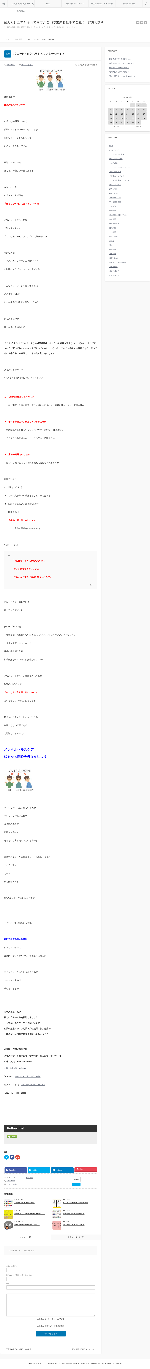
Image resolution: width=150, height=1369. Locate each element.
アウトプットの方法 (116, 154)
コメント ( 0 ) (25, 1237)
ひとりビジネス (115, 185)
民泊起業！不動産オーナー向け (83, 1349)
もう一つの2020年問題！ (24, 1203)
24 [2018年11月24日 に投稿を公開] (144, 118)
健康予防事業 (114, 223)
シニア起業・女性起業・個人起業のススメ (21, 5)
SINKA (108, 1363)
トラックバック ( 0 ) (76, 1237)
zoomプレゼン (114, 150)
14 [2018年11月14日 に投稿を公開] (127, 114)
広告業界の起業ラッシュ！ (73, 1214)
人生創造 (112, 206)
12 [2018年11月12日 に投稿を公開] (116, 114)
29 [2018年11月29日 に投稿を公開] (133, 122)
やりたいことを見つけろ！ (73, 1225)
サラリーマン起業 (116, 159)
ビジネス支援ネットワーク (119, 180)
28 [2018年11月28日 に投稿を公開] (127, 122)
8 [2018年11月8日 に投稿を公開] (132, 110)
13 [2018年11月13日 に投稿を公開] (122, 114)
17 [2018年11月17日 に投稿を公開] (144, 114)
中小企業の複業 (115, 202)
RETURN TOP (144, 1363)
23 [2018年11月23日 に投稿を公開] (138, 118)
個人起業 (29, 1178)
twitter (141, 22)
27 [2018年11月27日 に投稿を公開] (122, 122)
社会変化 (112, 254)
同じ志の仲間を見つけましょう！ (121, 59)
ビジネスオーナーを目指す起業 (75, 1203)
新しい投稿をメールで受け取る (52, 1326)
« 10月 (116, 126)
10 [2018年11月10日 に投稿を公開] (144, 110)
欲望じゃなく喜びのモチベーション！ (29, 1214)
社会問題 (112, 249)
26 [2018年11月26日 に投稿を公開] (116, 122)
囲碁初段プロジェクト (75, 4)
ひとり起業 (113, 193)
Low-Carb (118, 1363)
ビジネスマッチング (116, 176)
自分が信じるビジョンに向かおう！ (122, 63)
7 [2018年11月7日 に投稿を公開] (127, 110)
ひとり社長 (113, 189)
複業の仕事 (113, 267)
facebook (145, 22)
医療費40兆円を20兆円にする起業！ (19, 1349)
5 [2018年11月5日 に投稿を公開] (116, 110)
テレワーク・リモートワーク (120, 167)
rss (137, 22)
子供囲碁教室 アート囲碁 (102, 4)
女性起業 (112, 232)
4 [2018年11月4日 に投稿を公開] (110, 110)
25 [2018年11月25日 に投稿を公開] (111, 122)
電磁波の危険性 (129, 4)
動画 (48, 4)
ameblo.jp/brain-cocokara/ (33, 1084)
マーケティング (115, 197)
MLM (111, 146)
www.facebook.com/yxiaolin (27, 1076)
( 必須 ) (11, 1266)
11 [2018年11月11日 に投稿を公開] (111, 114)
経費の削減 (113, 258)
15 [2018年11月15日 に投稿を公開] (133, 114)
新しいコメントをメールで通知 (52, 1319)
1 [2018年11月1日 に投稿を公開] (132, 105)
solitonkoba (11, 64)
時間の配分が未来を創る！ (119, 72)
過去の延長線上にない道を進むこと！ (123, 76)
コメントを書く (27, 65)
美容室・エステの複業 (117, 262)
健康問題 (112, 228)
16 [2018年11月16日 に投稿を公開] (138, 114)
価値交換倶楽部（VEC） (118, 215)
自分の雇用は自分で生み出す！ (27, 1225)
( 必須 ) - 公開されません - (19, 1275)
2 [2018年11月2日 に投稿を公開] (138, 105)
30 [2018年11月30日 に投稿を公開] (138, 122)
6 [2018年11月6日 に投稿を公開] (121, 110)
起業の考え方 (114, 275)
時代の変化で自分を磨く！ (119, 68)
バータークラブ (115, 172)
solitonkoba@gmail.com (15, 1068)
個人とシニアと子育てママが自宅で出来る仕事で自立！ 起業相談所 (55, 22)
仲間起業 (112, 210)
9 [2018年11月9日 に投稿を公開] (138, 110)
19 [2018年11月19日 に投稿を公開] (116, 118)
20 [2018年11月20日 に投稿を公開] (122, 118)
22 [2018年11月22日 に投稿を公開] (133, 118)
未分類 (111, 241)
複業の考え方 (114, 271)
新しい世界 (113, 236)
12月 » (138, 126)
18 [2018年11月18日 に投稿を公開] (111, 118)
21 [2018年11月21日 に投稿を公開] (127, 118)
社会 (111, 245)
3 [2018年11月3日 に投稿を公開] (143, 105)
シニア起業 (113, 163)
